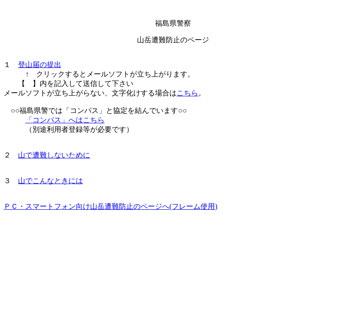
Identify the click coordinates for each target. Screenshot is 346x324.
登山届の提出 (39, 64)
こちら (187, 93)
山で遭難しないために (54, 155)
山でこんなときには (50, 180)
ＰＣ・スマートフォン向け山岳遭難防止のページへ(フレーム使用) (111, 206)
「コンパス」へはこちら (65, 120)
